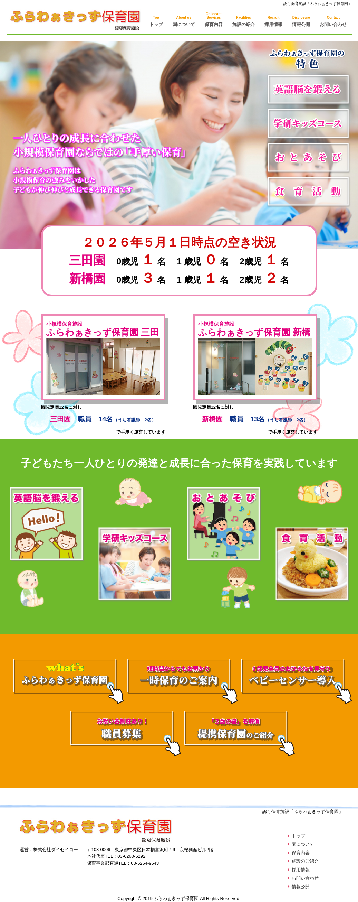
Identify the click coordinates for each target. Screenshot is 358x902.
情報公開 (301, 21)
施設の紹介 (243, 21)
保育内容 (301, 852)
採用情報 (273, 21)
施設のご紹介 (305, 861)
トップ (156, 21)
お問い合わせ (333, 21)
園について (184, 21)
